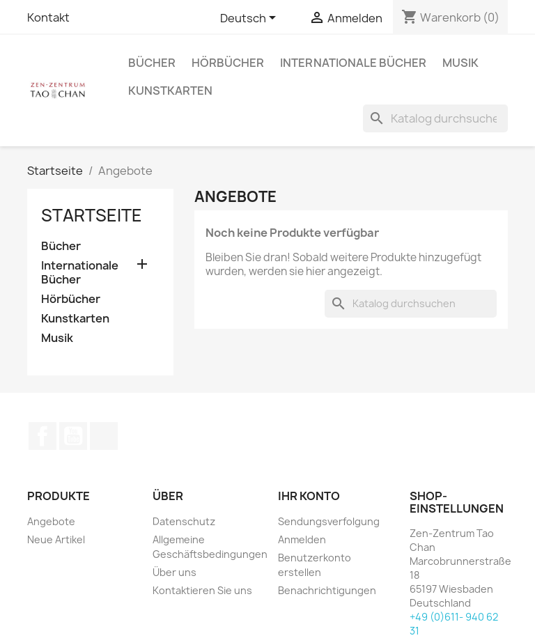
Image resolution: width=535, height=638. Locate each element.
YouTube (73, 436)
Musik (460, 62)
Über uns (174, 572)
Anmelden (302, 539)
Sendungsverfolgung (329, 521)
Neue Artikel (56, 539)
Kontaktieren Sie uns (202, 590)
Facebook (42, 436)
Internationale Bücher (353, 62)
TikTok (104, 436)
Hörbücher (228, 62)
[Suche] (435, 118)
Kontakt (48, 17)
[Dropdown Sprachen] (250, 18)
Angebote (51, 521)
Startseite (91, 215)
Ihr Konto (309, 496)
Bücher (152, 62)
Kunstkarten (170, 90)
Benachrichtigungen (327, 590)
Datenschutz (184, 521)
